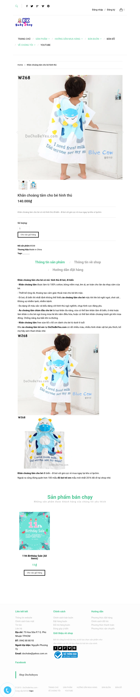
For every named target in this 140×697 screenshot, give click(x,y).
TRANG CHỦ (53, 687)
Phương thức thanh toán (102, 625)
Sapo (31, 691)
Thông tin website (23, 617)
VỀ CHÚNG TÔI (26, 45)
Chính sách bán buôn (63, 617)
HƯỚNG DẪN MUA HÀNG (69, 38)
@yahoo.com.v (38, 653)
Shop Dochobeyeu (28, 674)
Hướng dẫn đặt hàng (68, 270)
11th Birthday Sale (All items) (34, 558)
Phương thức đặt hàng (101, 617)
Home (20, 65)
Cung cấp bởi (20, 691)
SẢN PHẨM (43, 38)
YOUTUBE (69, 691)
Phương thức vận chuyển (103, 628)
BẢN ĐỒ (118, 687)
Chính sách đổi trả (99, 621)
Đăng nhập (97, 9)
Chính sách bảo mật (24, 621)
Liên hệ (18, 628)
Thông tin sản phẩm (50, 262)
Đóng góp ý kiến (60, 628)
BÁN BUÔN (95, 38)
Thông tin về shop (87, 262)
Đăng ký (111, 9)
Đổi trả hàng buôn (61, 625)
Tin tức (18, 625)
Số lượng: (22, 223)
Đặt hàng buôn (60, 621)
